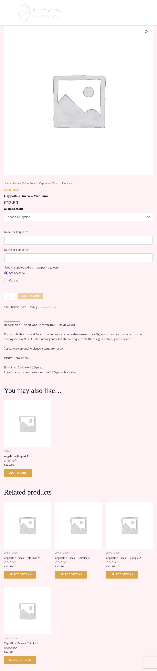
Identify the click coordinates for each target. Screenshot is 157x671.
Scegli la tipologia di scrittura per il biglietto (31, 267)
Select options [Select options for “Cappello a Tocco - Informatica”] (20, 574)
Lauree (17, 183)
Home (7, 183)
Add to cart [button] (18, 472)
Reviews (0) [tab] (67, 325)
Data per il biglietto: (16, 250)
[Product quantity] (9, 297)
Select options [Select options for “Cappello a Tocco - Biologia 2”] (122, 574)
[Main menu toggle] (146, 12)
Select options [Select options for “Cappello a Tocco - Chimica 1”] (20, 660)
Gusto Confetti (13, 209)
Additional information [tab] (40, 325)
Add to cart (30, 295)
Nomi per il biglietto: (16, 232)
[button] (146, 32)
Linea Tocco (30, 183)
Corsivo (11, 280)
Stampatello (14, 273)
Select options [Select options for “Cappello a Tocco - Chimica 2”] (71, 574)
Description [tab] (12, 325)
